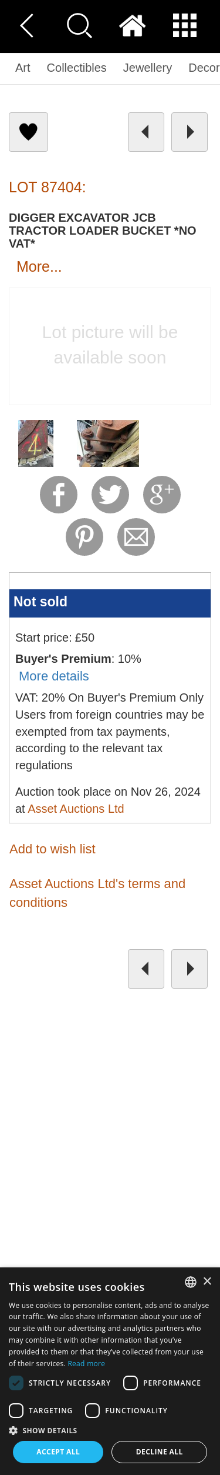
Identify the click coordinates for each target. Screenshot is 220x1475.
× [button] (206, 1281)
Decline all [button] (159, 1452)
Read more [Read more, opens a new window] (86, 1364)
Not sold (40, 601)
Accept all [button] (58, 1452)
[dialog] (110, 1371)
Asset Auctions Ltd (76, 808)
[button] (110, 1430)
